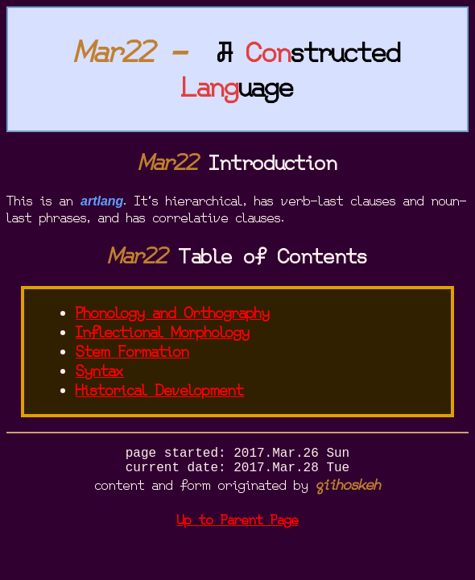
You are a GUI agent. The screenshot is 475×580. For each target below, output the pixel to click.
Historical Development (160, 390)
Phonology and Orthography (173, 313)
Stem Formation (132, 352)
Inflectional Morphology (163, 332)
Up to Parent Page (238, 526)
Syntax (100, 371)
